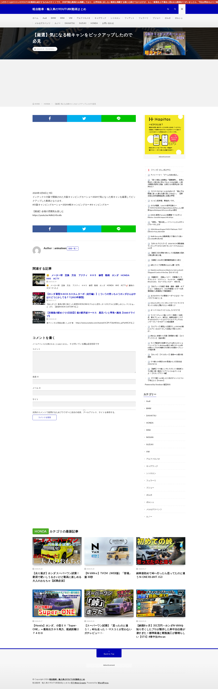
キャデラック (100, 18)
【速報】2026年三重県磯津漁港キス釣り (166, 260)
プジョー (156, 18)
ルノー (57, 23)
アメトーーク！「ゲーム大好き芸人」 (165, 175)
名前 (36, 377)
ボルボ (168, 18)
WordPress (103, 683)
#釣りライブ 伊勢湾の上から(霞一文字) (165, 265)
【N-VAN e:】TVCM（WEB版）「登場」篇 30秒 (108, 575)
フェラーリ (143, 18)
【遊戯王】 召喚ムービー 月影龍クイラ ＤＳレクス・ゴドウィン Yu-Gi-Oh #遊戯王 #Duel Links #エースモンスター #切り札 (166, 279)
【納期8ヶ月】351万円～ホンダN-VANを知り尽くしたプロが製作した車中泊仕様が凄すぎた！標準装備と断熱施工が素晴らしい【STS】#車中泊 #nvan (160, 631)
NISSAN (149, 437)
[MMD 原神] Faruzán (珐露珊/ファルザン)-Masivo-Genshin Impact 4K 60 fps (165, 216)
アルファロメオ (83, 18)
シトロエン (115, 18)
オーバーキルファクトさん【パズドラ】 (166, 310)
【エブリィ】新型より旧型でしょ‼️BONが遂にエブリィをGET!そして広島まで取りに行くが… (166, 328)
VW (70, 18)
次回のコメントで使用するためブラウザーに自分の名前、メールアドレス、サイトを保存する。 (74, 412)
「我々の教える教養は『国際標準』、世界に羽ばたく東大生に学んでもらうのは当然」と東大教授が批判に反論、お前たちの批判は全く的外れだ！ (166, 183)
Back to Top (109, 654)
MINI (62, 18)
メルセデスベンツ (42, 23)
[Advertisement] (109, 81)
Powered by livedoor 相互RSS (157, 384)
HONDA (94, 23)
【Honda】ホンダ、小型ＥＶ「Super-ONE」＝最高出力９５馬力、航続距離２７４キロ (56, 629)
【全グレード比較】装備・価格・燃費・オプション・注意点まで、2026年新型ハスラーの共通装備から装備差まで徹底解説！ (166, 288)
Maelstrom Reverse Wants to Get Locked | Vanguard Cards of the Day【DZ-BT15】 (165, 271)
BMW (53, 18)
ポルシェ (179, 18)
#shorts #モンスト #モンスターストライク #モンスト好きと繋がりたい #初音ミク (166, 304)
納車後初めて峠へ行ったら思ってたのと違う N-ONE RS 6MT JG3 (160, 575)
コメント (36, 349)
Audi (45, 18)
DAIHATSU (70, 23)
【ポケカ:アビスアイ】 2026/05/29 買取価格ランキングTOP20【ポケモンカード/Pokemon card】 (166, 245)
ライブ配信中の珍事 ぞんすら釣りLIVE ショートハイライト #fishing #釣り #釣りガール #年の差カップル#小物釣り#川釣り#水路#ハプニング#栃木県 (165, 346)
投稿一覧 (72, 248)
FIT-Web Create (78, 683)
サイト (35, 399)
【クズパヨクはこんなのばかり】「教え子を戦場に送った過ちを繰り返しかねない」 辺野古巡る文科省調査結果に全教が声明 (166, 193)
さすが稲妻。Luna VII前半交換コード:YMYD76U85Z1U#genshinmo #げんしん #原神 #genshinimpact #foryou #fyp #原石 (166, 207)
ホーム (35, 18)
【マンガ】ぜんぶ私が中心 (161, 170)
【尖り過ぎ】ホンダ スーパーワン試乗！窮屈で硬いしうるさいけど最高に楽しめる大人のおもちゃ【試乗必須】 (57, 577)
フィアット (129, 18)
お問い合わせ (108, 23)
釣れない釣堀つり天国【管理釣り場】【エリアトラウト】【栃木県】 (166, 337)
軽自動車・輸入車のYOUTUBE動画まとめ (67, 679)
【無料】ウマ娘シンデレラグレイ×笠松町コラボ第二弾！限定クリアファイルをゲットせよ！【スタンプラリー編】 (165, 371)
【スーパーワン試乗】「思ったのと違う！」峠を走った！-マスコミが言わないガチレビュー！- (108, 629)
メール (37, 388)
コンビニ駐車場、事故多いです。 (163, 201)
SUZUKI (82, 23)
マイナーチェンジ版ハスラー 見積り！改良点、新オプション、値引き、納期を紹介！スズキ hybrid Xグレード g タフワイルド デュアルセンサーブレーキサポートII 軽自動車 (165, 318)
